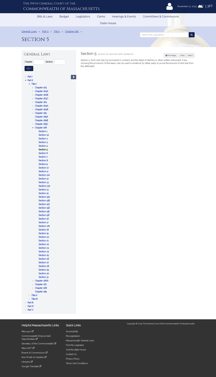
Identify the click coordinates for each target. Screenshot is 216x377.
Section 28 (44, 266)
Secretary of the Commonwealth (39, 343)
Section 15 (44, 193)
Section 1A (44, 135)
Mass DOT (28, 348)
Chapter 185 (41, 113)
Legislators (83, 16)
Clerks (101, 16)
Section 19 (44, 233)
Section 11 (44, 171)
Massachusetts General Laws (80, 340)
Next (190, 55)
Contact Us (71, 354)
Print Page (170, 55)
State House (108, 23)
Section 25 (44, 255)
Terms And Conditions (77, 363)
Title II (34, 295)
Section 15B (44, 200)
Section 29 (44, 270)
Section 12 (44, 179)
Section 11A (44, 175)
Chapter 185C (42, 124)
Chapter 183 (41, 87)
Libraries (27, 362)
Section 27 (44, 262)
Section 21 (44, 240)
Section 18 (44, 230)
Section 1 (43, 131)
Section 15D (45, 208)
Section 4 (43, 146)
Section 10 (44, 168)
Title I (34, 84)
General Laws (29, 31)
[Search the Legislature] (192, 34)
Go (30, 68)
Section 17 (44, 222)
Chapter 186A (42, 281)
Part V (31, 310)
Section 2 (43, 138)
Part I (30, 76)
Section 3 (43, 142)
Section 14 (44, 189)
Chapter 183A (42, 91)
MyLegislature (73, 336)
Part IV (31, 306)
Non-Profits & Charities (34, 357)
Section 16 (44, 219)
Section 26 (44, 259)
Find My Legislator (75, 345)
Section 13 (44, 182)
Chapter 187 (41, 284)
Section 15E (44, 211)
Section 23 (44, 248)
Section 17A (44, 226)
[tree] (49, 193)
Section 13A (45, 186)
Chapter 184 (41, 102)
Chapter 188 (41, 288)
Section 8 (43, 160)
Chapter (28, 62)
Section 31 (44, 277)
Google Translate (31, 366)
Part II (30, 80)
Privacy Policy (73, 359)
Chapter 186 (41, 128)
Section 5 (43, 149)
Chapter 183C (42, 98)
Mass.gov (28, 331)
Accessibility (72, 331)
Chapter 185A (42, 117)
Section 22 (44, 244)
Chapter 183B (42, 95)
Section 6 (43, 153)
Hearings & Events (124, 16)
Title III (34, 299)
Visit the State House (76, 349)
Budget (64, 16)
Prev (183, 55)
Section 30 (44, 273)
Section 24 (44, 251)
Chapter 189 (41, 291)
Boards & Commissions (35, 352)
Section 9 (43, 164)
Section (49, 62)
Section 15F (44, 215)
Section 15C (45, 204)
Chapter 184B (42, 109)
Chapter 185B (42, 120)
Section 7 (43, 157)
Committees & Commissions (161, 16)
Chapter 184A (42, 106)
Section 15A (44, 197)
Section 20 (44, 237)
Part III (31, 302)
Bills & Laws (45, 16)
